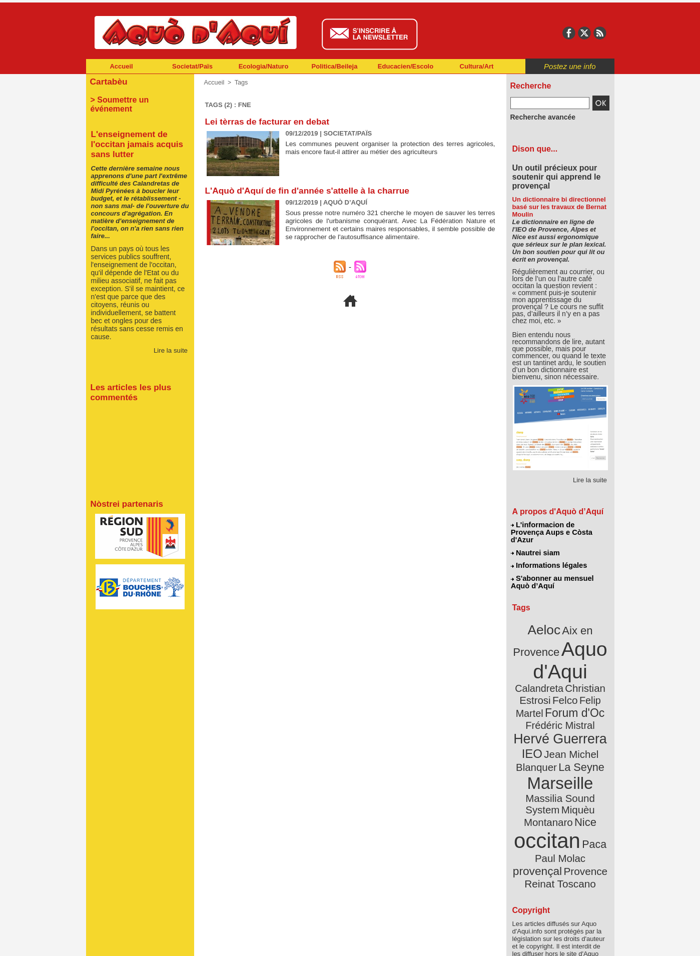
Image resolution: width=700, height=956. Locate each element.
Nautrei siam (535, 543)
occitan (548, 780)
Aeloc (546, 616)
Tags (239, 82)
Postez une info (569, 66)
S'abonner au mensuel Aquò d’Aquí (552, 570)
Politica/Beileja (335, 66)
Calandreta (584, 655)
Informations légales (548, 555)
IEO (535, 715)
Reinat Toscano (567, 813)
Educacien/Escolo (405, 66)
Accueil (121, 66)
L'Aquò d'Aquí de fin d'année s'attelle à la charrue (311, 191)
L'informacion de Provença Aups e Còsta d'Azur (559, 527)
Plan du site (306, 941)
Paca (589, 783)
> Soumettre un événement (135, 98)
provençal (582, 796)
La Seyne (578, 726)
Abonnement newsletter (130, 941)
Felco (592, 667)
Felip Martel (545, 679)
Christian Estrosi (548, 667)
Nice (581, 764)
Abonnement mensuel (218, 941)
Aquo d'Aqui (558, 642)
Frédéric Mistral (571, 690)
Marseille (543, 740)
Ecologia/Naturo (264, 66)
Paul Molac (538, 797)
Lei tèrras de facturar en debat (269, 122)
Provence (546, 808)
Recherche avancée (538, 116)
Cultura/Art (477, 66)
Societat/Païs (192, 66)
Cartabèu (107, 81)
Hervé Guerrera (560, 702)
